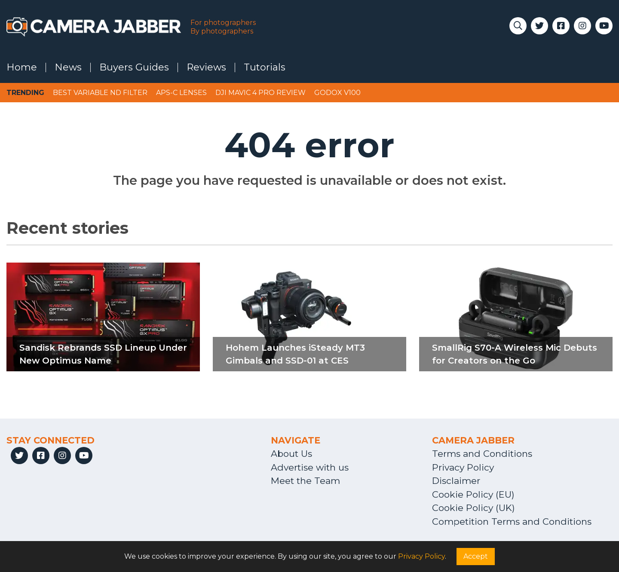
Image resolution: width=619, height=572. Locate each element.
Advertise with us (310, 467)
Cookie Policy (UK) (473, 507)
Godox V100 (337, 93)
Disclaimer (456, 480)
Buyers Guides (134, 67)
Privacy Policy (463, 467)
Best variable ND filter (100, 93)
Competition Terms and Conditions (511, 521)
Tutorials (264, 67)
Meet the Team (305, 480)
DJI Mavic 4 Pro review (260, 93)
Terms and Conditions (482, 453)
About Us (291, 453)
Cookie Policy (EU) (473, 494)
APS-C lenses (181, 93)
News (68, 67)
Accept (475, 556)
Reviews (206, 67)
